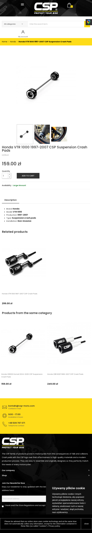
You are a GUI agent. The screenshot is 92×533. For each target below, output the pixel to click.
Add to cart (28, 175)
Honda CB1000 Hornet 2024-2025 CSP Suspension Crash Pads (22, 375)
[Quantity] (5, 176)
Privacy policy (54, 526)
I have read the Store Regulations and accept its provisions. (31, 505)
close (86, 524)
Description (10, 200)
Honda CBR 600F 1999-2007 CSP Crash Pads (65, 374)
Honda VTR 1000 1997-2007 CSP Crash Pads (19, 293)
